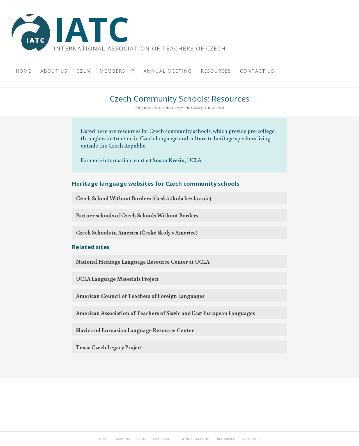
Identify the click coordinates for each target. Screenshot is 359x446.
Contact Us (251, 439)
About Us (122, 439)
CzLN (141, 439)
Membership (163, 439)
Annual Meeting (195, 439)
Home (102, 439)
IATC (91, 29)
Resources (226, 439)
